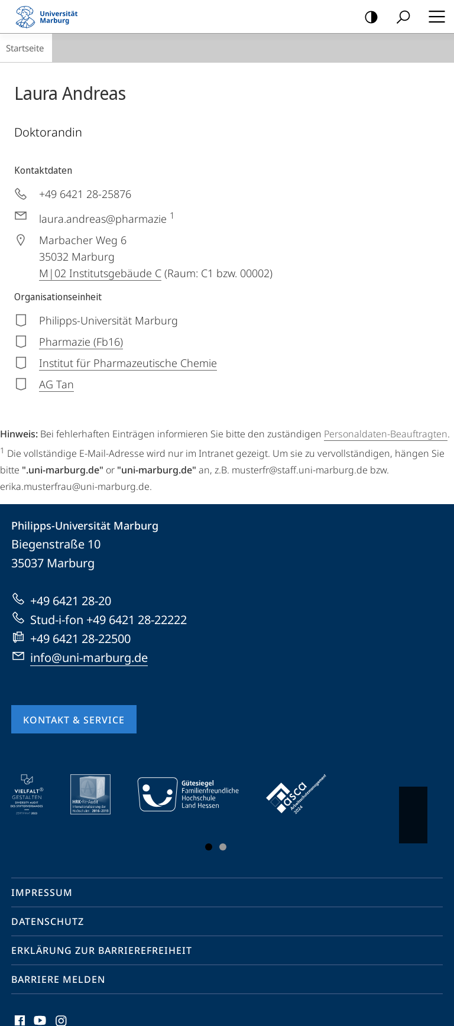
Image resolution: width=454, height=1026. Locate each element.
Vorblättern (412, 809)
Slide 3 (222, 846)
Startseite (25, 48)
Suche (399, 17)
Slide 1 (208, 846)
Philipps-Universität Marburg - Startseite (50, 16)
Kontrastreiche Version (367, 17)
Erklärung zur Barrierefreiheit (101, 950)
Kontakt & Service (74, 719)
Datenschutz (47, 921)
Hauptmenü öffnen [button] (433, 16)
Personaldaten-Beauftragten (385, 433)
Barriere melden (58, 979)
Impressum (42, 892)
